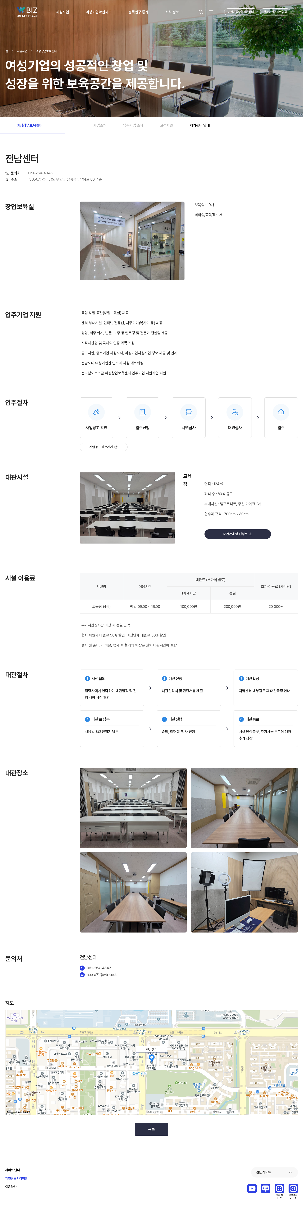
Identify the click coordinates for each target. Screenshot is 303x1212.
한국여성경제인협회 (275, 12)
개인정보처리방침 (16, 1178)
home (7, 51)
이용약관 (11, 1187)
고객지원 (166, 125)
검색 (201, 12)
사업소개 (99, 125)
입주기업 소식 (133, 125)
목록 (151, 1129)
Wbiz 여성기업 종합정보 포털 (27, 12)
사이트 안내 (12, 1170)
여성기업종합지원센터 (241, 12)
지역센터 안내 (200, 125)
